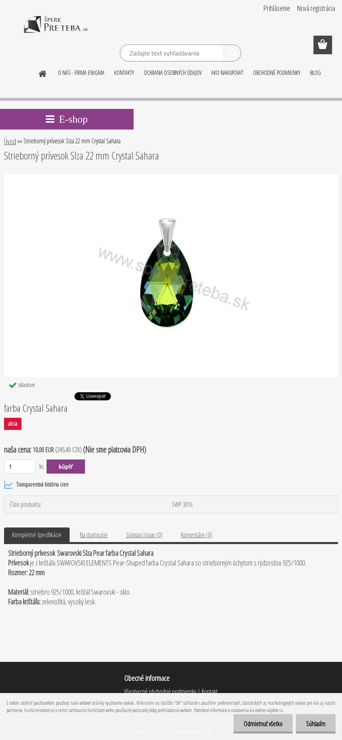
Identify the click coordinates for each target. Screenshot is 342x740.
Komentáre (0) (196, 534)
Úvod (10, 141)
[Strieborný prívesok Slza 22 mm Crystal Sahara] (171, 177)
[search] (232, 54)
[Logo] (55, 30)
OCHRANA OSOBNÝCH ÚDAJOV (173, 73)
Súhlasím (315, 723)
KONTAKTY (124, 73)
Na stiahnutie (94, 534)
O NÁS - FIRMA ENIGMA (81, 73)
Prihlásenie (276, 8)
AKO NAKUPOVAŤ (227, 73)
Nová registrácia (316, 8)
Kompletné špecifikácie (37, 534)
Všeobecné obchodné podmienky (160, 691)
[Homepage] (43, 72)
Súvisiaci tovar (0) (144, 534)
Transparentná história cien (36, 484)
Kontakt (209, 691)
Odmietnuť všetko (263, 723)
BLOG (315, 73)
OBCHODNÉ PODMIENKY (276, 73)
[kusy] (19, 466)
